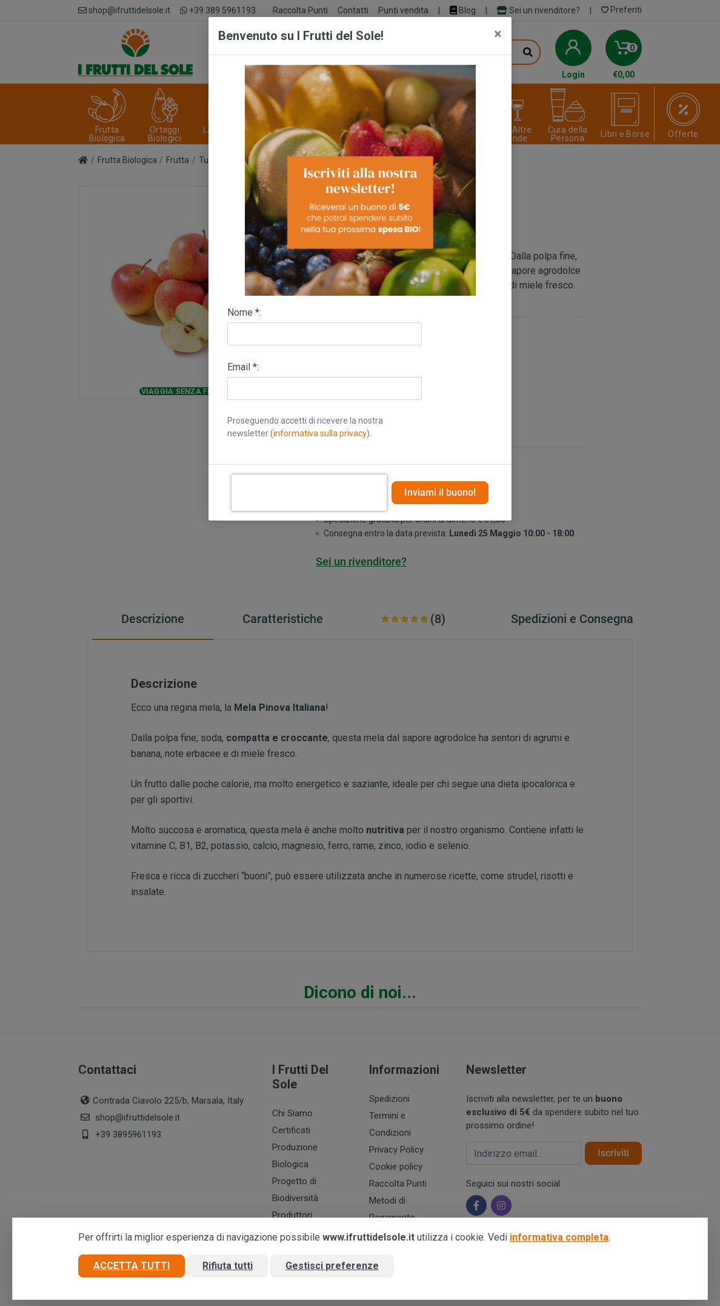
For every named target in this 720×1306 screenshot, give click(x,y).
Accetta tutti (131, 1265)
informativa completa (559, 1237)
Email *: (243, 367)
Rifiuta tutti (227, 1265)
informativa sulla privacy (320, 433)
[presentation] (309, 493)
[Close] (498, 34)
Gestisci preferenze (332, 1265)
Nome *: (244, 312)
